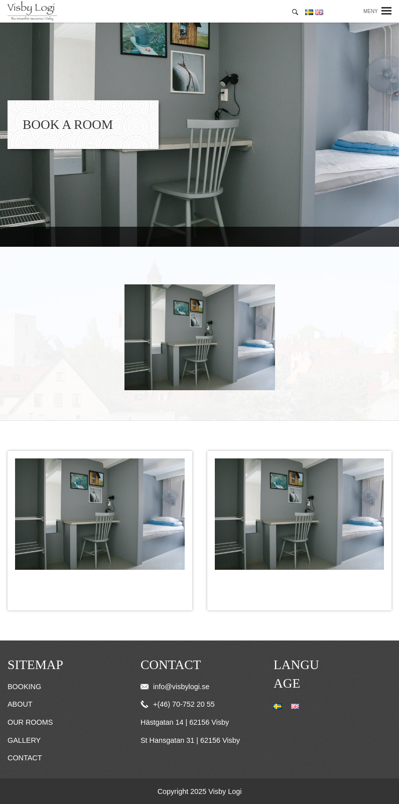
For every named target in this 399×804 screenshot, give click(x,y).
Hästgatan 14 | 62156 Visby (185, 722)
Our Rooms (30, 722)
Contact (25, 758)
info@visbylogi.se (175, 687)
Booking (24, 687)
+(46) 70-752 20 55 (178, 704)
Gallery (24, 740)
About (20, 704)
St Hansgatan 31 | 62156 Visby (190, 740)
